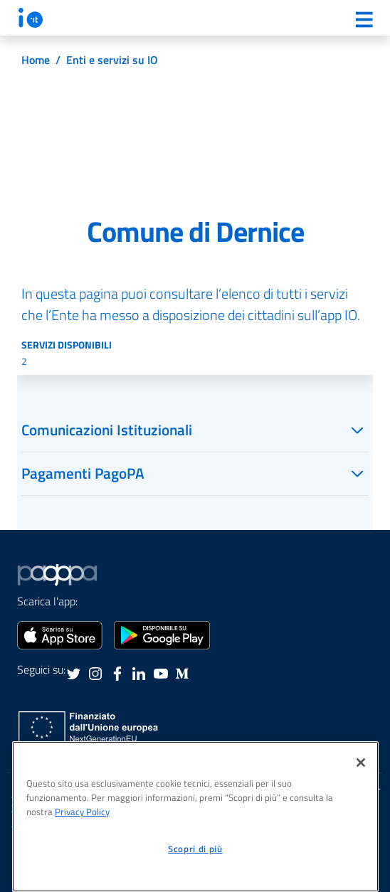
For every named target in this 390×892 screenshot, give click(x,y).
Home (35, 59)
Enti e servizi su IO (112, 59)
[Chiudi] (360, 762)
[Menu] (363, 19)
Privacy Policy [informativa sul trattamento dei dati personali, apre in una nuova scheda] (82, 812)
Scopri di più (195, 848)
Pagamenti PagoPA (82, 473)
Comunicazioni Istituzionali (106, 429)
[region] (195, 816)
